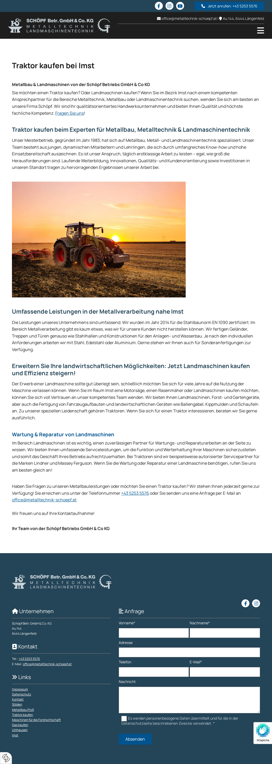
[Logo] (59, 25)
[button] (229, 6)
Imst (15, 735)
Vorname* (127, 623)
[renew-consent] (6, 758)
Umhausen (20, 730)
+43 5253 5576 (135, 493)
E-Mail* (196, 662)
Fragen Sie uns (69, 113)
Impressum (20, 689)
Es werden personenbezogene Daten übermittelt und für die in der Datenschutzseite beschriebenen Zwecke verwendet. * (180, 721)
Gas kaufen (20, 725)
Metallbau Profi (23, 709)
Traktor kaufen (22, 714)
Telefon (125, 662)
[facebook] (159, 6)
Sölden (17, 704)
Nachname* (200, 623)
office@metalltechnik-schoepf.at (189, 18)
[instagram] (169, 6)
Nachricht (127, 682)
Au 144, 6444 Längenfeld (243, 18)
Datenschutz (21, 694)
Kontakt (18, 699)
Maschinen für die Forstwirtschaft (36, 720)
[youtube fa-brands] (180, 6)
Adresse (126, 643)
